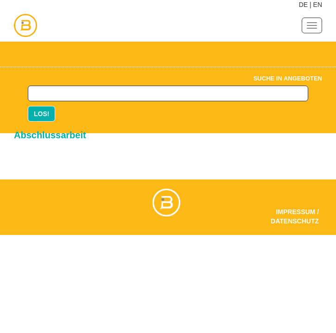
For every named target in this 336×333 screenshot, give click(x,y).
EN (317, 4)
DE (303, 4)
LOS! (41, 113)
